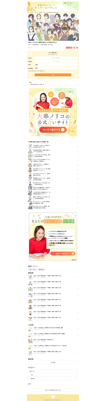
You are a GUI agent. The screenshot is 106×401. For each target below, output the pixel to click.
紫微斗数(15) (41, 269)
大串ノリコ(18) (32, 269)
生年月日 (30, 58)
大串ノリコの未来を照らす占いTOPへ (53, 390)
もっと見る (53, 362)
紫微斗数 (32, 378)
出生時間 (30, 61)
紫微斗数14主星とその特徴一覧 (36, 84)
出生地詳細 (30, 68)
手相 (31, 375)
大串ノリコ (31, 371)
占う (53, 75)
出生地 (29, 64)
